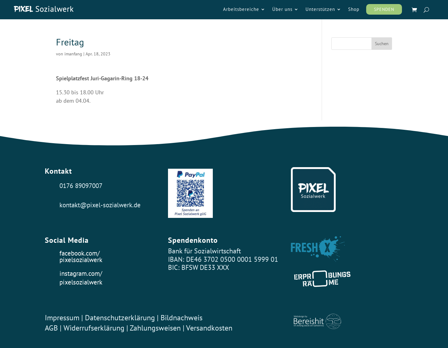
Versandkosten (209, 328)
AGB (51, 328)
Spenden (384, 9)
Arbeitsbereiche (241, 9)
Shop (353, 9)
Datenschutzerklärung (120, 317)
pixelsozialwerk (80, 259)
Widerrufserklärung (93, 328)
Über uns (282, 9)
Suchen (382, 43)
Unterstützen (320, 9)
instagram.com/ (80, 273)
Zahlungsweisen (156, 328)
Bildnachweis (182, 317)
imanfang (73, 54)
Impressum (62, 317)
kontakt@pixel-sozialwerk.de (100, 204)
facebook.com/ (79, 253)
